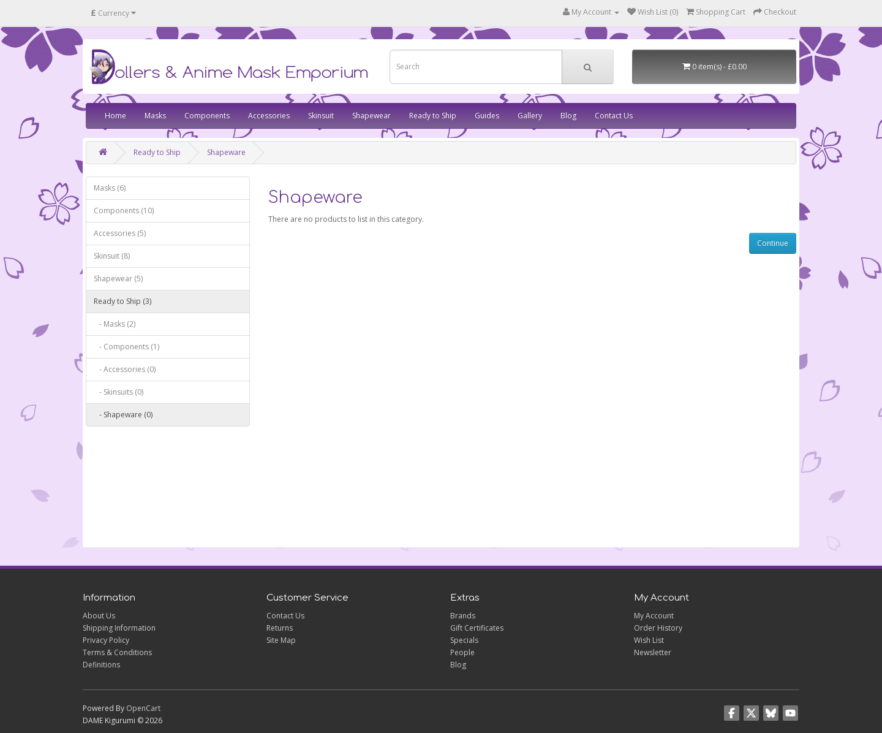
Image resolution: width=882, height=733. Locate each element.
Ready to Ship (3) (122, 301)
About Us (99, 615)
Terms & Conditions (117, 652)
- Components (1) (126, 346)
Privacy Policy (106, 640)
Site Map (281, 640)
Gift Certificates (476, 628)
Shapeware (226, 152)
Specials (464, 640)
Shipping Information (119, 628)
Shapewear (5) (118, 278)
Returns (279, 628)
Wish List (649, 640)
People (462, 652)
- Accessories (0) (125, 369)
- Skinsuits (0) (118, 392)
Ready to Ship (432, 115)
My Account (654, 615)
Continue (772, 243)
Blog (568, 115)
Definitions (101, 664)
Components (207, 115)
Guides (487, 115)
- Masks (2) (114, 324)
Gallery (530, 115)
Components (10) (124, 210)
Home (115, 115)
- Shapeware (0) (123, 414)
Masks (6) (110, 188)
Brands (462, 615)
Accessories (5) (120, 233)
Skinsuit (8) (112, 256)
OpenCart (143, 708)
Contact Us (614, 115)
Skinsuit (321, 115)
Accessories (269, 115)
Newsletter (652, 652)
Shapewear (371, 115)
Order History (658, 628)
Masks (155, 115)
